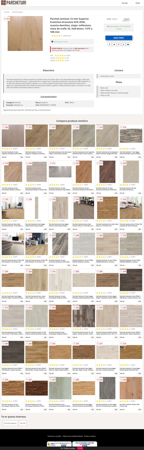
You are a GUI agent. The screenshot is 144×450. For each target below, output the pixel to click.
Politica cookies (90, 436)
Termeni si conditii (54, 436)
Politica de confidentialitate (73, 436)
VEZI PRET (119, 37)
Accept (80, 448)
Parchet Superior (17, 12)
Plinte (138, 3)
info (21, 157)
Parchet (125, 3)
